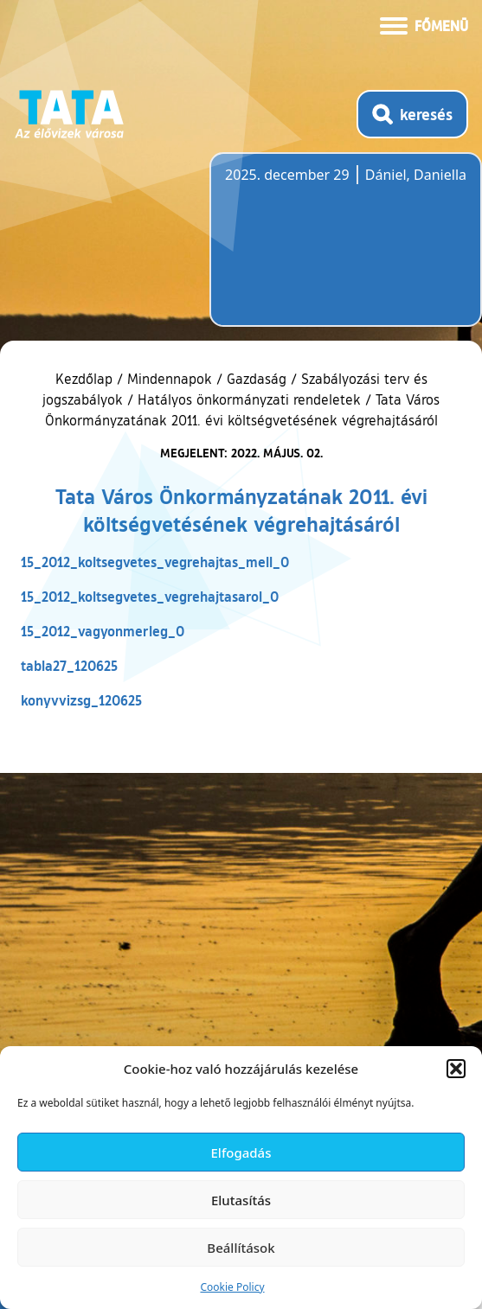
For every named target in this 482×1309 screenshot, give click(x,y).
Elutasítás (241, 1200)
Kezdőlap (86, 378)
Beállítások (240, 1247)
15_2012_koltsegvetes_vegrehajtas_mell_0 (155, 561)
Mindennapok (169, 378)
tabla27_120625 (69, 665)
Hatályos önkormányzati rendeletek (249, 399)
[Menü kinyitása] (424, 24)
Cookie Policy (232, 1287)
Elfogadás (241, 1152)
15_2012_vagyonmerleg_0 (102, 631)
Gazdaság (256, 378)
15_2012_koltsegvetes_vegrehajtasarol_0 (150, 596)
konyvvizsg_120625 (81, 700)
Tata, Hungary (322, 250)
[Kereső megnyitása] (412, 114)
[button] (456, 1068)
